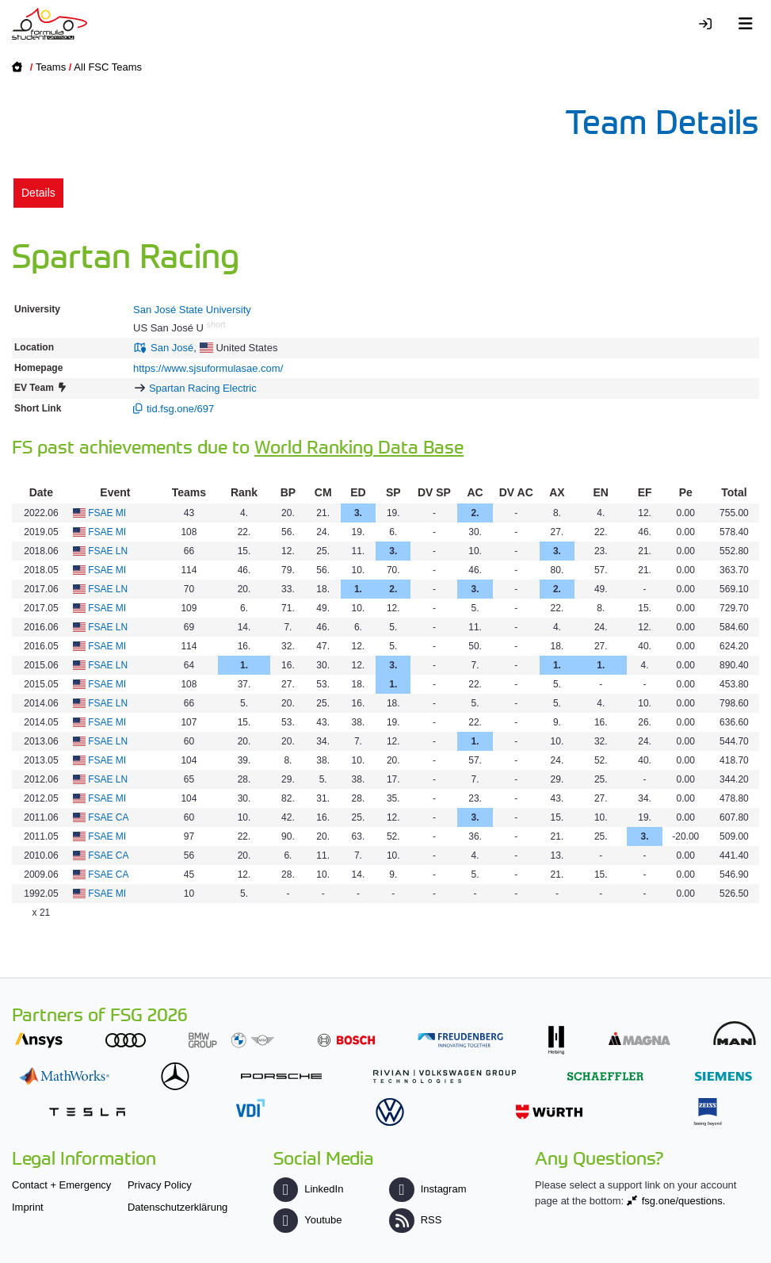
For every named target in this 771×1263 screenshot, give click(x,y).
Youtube (307, 1220)
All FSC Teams (108, 67)
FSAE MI (107, 513)
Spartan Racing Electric (203, 388)
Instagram (427, 1189)
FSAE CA (108, 817)
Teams (51, 67)
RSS (415, 1220)
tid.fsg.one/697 (180, 409)
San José (172, 348)
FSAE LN (108, 551)
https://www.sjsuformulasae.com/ (208, 368)
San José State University (192, 310)
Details (38, 192)
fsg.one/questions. (684, 1201)
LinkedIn (308, 1189)
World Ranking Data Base (359, 445)
